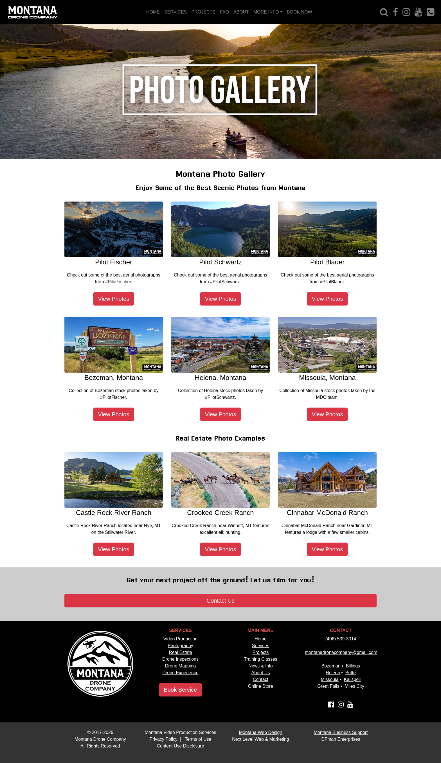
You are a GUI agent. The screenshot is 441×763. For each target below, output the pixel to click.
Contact (260, 679)
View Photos (113, 299)
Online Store (260, 686)
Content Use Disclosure (180, 746)
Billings (353, 666)
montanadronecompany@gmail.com (341, 652)
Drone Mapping (180, 666)
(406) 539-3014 (340, 638)
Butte (350, 672)
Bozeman (331, 666)
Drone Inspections (180, 659)
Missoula (330, 679)
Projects (261, 652)
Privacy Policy (164, 739)
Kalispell (352, 679)
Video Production (180, 638)
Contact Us (221, 601)
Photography (180, 645)
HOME (153, 12)
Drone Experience (180, 672)
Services (260, 645)
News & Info (260, 666)
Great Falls (328, 686)
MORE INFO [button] (266, 12)
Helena (333, 672)
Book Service (180, 690)
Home (261, 638)
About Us (260, 672)
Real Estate (180, 652)
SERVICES (175, 12)
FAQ (224, 12)
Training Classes (260, 659)
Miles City (354, 686)
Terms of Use (198, 739)
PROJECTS (203, 12)
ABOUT (241, 12)
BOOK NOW (299, 12)
